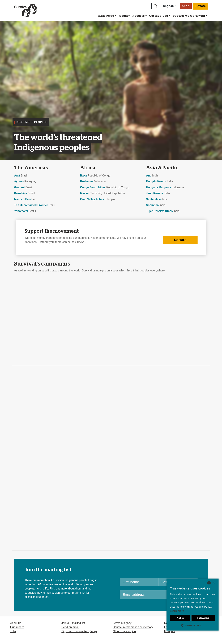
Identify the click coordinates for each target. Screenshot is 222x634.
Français (169, 631)
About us (138, 15)
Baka (83, 175)
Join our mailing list (73, 622)
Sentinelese (153, 199)
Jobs (13, 631)
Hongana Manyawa (158, 187)
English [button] (168, 6)
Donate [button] (200, 6)
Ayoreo (19, 181)
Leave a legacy (122, 622)
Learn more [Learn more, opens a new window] (177, 610)
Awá (17, 175)
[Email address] (150, 594)
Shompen (152, 205)
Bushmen (86, 181)
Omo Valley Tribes (92, 199)
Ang (148, 175)
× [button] (213, 582)
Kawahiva (20, 193)
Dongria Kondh (156, 181)
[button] (155, 6)
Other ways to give (124, 631)
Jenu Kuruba (154, 193)
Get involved (158, 15)
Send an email (70, 627)
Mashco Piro (22, 199)
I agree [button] (180, 617)
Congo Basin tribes (93, 187)
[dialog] (192, 605)
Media (123, 15)
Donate (180, 240)
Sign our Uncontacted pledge (79, 631)
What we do (105, 15)
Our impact (17, 627)
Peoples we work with (189, 15)
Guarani (19, 187)
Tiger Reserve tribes (159, 211)
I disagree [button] (203, 617)
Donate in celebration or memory (133, 627)
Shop (185, 6)
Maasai (84, 193)
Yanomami (21, 211)
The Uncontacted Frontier (31, 205)
